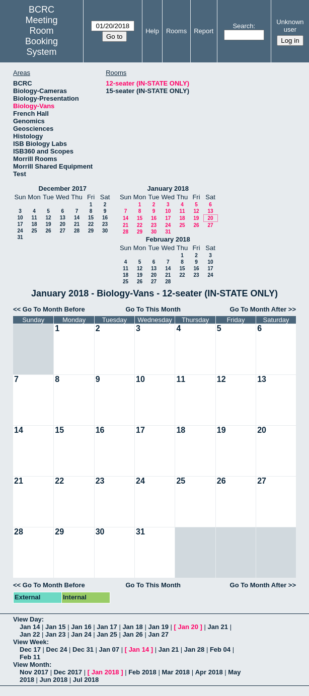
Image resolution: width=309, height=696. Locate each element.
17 (20, 224)
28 (77, 231)
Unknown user (289, 25)
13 (62, 217)
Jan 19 (158, 627)
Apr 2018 (209, 672)
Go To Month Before (54, 309)
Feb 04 (220, 649)
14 (77, 217)
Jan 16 (81, 627)
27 (62, 231)
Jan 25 (107, 634)
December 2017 (63, 188)
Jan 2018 (105, 672)
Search (243, 26)
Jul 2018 (86, 679)
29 (91, 231)
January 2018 (168, 188)
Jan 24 (81, 634)
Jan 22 (30, 634)
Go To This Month (153, 309)
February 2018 (168, 239)
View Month (31, 664)
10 (20, 217)
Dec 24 (56, 649)
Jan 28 (194, 649)
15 (91, 217)
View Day (27, 619)
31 (20, 237)
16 (105, 217)
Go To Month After (258, 309)
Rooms (176, 31)
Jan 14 (30, 627)
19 (48, 224)
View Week (30, 642)
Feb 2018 (142, 672)
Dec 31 (83, 649)
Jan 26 (132, 634)
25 (34, 231)
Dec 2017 (68, 672)
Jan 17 (107, 627)
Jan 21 (218, 627)
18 (34, 224)
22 (91, 224)
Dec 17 (30, 649)
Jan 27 (158, 634)
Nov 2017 (34, 672)
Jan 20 (188, 627)
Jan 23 (55, 634)
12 (48, 217)
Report (203, 31)
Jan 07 (109, 649)
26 (48, 231)
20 (62, 224)
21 (77, 224)
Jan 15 (55, 627)
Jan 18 (132, 627)
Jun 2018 (54, 679)
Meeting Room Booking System (41, 36)
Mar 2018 (176, 672)
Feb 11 (30, 657)
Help (152, 31)
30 (105, 231)
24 (20, 231)
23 (105, 224)
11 (34, 217)
